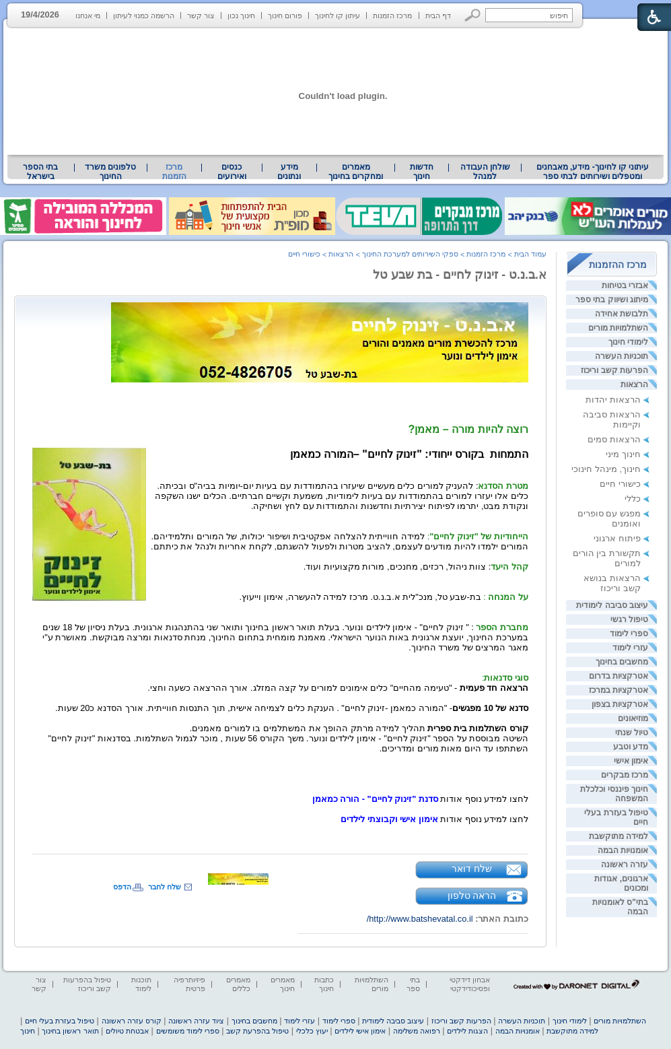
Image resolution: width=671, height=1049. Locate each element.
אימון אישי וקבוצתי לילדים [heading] (389, 819)
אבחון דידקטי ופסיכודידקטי (470, 984)
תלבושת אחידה (621, 313)
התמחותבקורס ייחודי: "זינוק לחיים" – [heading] (409, 454)
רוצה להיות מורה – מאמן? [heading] (468, 429)
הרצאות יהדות (613, 400)
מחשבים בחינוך (622, 662)
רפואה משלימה (416, 1031)
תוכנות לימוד (141, 984)
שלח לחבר (164, 887)
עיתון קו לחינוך (337, 15)
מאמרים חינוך (283, 984)
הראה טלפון (472, 895)
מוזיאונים (633, 718)
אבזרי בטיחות (625, 285)
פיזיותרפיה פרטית (189, 984)
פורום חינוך (285, 15)
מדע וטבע (630, 746)
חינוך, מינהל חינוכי (606, 469)
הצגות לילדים (467, 1031)
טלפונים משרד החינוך (110, 171)
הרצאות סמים (614, 439)
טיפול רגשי (629, 619)
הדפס (122, 887)
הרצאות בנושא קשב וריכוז (612, 583)
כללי (633, 499)
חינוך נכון (241, 15)
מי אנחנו (87, 15)
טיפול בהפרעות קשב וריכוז (87, 984)
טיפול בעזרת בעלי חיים (59, 1021)
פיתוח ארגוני (617, 538)
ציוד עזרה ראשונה (196, 1021)
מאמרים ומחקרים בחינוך (355, 171)
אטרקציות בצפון (620, 704)
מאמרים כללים (238, 984)
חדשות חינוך (421, 171)
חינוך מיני (623, 454)
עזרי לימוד (630, 647)
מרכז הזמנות (392, 15)
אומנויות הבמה (623, 850)
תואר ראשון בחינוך (70, 1031)
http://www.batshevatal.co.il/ (420, 919)
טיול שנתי (631, 732)
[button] (472, 15)
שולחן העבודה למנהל (485, 171)
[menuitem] (593, 171)
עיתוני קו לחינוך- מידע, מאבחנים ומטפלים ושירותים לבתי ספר (592, 171)
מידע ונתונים (289, 171)
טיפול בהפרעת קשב (257, 1031)
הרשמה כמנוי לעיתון (143, 15)
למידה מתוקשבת (618, 836)
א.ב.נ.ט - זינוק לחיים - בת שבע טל (459, 274)
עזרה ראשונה (624, 864)
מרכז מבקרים (624, 775)
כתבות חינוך (324, 984)
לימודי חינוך (628, 342)
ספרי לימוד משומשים (187, 1031)
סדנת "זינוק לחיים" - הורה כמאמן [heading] (375, 799)
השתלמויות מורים (618, 328)
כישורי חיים (620, 484)
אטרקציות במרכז (618, 690)
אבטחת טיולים (127, 1031)
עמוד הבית (530, 254)
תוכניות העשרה (621, 356)
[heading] (319, 340)
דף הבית (438, 15)
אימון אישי (631, 761)
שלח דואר (472, 868)
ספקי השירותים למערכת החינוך (410, 254)
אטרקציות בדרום (618, 676)
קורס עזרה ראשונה (132, 1021)
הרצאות (634, 384)
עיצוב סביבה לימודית (612, 605)
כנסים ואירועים (231, 171)
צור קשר (201, 15)
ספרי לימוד (629, 633)
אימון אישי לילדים (360, 1031)
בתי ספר (413, 984)
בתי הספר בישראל (40, 171)
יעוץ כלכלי (312, 1031)
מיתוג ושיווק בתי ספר (611, 299)
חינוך (27, 1031)
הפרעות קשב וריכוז (614, 370)
